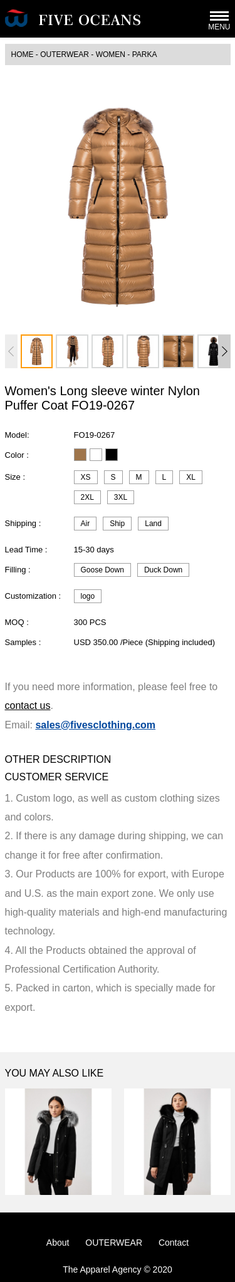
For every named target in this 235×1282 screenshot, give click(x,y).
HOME (22, 54)
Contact (174, 1243)
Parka (144, 54)
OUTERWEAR (64, 54)
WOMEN (110, 54)
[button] (224, 351)
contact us (28, 705)
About (58, 1243)
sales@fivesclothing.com (95, 725)
